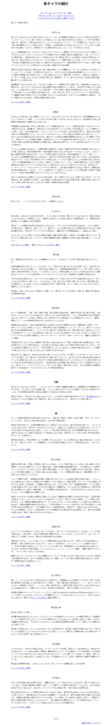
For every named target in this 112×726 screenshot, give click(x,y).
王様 (69, 13)
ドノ (54, 16)
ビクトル (56, 196)
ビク (50, 13)
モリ (65, 13)
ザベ (60, 13)
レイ (55, 13)
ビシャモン (56, 459)
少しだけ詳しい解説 (59, 18)
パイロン (56, 678)
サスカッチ (56, 607)
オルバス (56, 527)
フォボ (66, 16)
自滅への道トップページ (91, 723)
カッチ (59, 16)
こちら (59, 201)
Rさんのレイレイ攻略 (19, 245)
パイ (72, 16)
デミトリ (56, 32)
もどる (71, 18)
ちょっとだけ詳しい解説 (20, 102)
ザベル (56, 255)
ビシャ (45, 16)
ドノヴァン (56, 575)
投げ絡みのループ (93, 396)
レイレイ (56, 211)
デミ (42, 13)
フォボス (56, 644)
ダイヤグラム (44, 18)
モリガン (56, 308)
